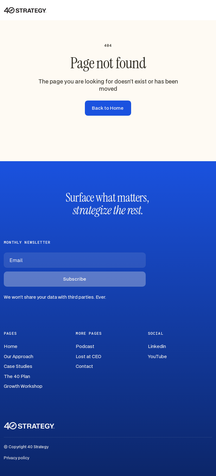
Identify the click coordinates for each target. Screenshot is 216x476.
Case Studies (18, 366)
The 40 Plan (17, 377)
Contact (84, 366)
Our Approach (18, 357)
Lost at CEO (88, 357)
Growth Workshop (23, 386)
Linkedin (157, 347)
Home (10, 347)
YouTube (157, 357)
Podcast (85, 347)
